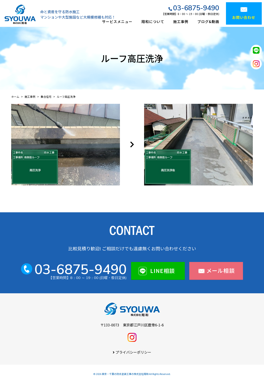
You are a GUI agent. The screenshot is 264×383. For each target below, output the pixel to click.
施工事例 (180, 21)
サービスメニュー (117, 21)
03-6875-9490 (196, 8)
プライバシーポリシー (133, 352)
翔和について (152, 21)
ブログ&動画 (208, 21)
